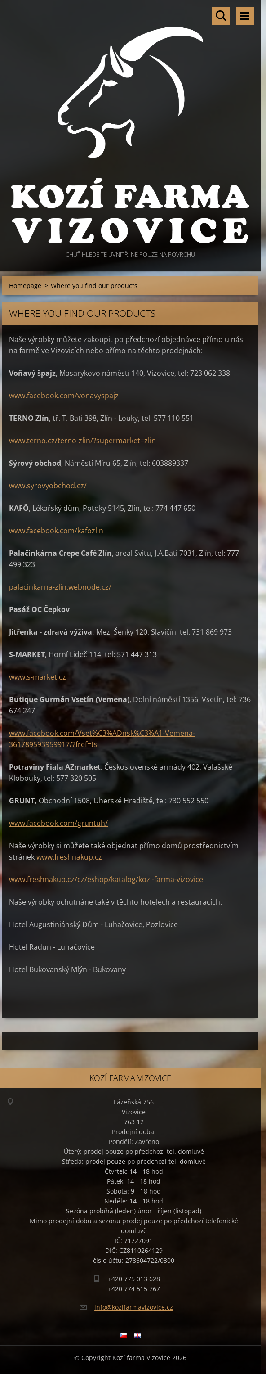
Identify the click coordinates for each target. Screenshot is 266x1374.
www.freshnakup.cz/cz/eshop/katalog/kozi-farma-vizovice (106, 879)
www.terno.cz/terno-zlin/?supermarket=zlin (82, 441)
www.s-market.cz (37, 677)
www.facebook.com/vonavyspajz (64, 396)
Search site (221, 16)
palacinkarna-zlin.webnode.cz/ (60, 587)
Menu (245, 16)
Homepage (25, 285)
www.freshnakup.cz (69, 857)
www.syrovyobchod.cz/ (48, 486)
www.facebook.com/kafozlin (56, 531)
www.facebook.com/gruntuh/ (58, 823)
